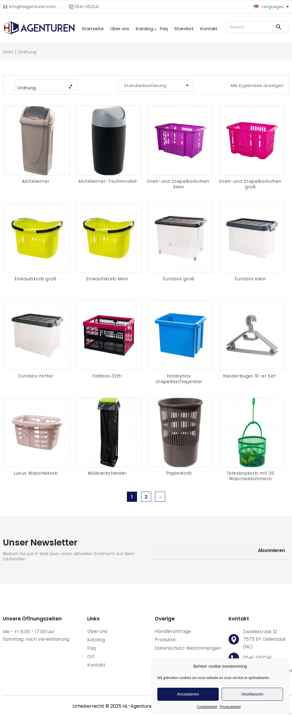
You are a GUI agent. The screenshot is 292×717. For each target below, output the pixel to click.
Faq (164, 29)
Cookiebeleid (207, 707)
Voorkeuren (252, 693)
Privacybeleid (230, 707)
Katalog (144, 29)
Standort (184, 29)
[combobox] (46, 85)
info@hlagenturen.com (32, 7)
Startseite (93, 29)
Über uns (119, 29)
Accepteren (188, 693)
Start (8, 52)
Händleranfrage (173, 631)
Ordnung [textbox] (44, 88)
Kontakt (209, 29)
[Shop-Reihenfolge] (156, 85)
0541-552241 (86, 7)
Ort (91, 656)
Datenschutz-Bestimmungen (188, 648)
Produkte (165, 639)
